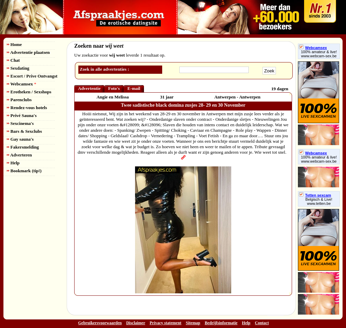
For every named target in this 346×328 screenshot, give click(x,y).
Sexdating (18, 68)
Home (14, 44)
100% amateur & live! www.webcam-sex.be (319, 54)
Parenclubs (19, 99)
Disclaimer (135, 322)
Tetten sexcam (315, 195)
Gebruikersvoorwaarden (100, 322)
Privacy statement (165, 322)
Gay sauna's (20, 139)
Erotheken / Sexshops (29, 91)
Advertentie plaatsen (28, 52)
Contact (262, 322)
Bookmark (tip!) (24, 170)
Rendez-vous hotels (27, 107)
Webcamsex (21, 83)
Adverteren (19, 154)
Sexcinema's (20, 123)
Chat (13, 60)
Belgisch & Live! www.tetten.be (318, 201)
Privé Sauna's (21, 115)
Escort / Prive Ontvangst (32, 76)
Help (13, 162)
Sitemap (193, 322)
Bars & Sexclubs (24, 131)
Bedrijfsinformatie (221, 322)
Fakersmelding (23, 147)
